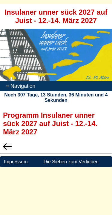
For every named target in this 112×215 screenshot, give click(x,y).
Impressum (15, 161)
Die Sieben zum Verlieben (71, 161)
